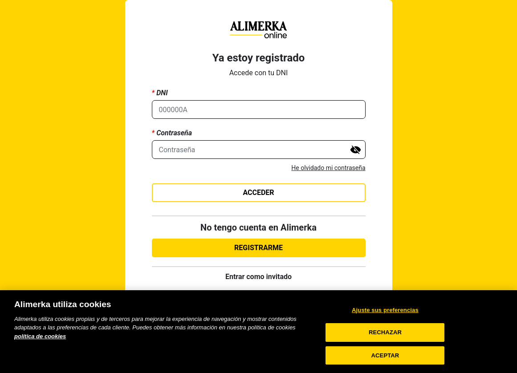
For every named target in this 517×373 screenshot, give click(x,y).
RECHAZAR (385, 340)
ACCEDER (258, 192)
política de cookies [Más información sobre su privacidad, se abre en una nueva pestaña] (40, 344)
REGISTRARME (258, 247)
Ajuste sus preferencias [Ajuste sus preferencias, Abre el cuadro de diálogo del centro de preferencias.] (385, 318)
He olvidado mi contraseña (328, 167)
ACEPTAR (385, 363)
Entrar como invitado (258, 276)
